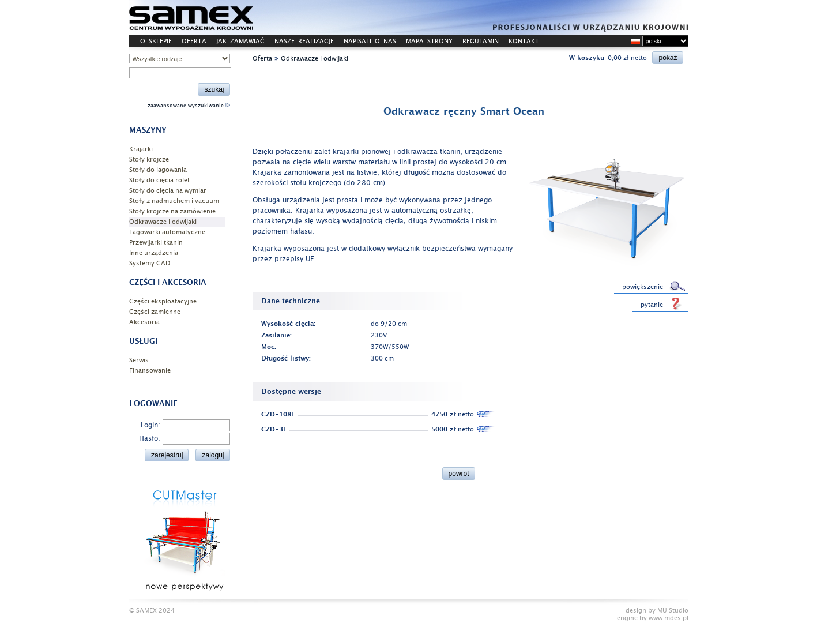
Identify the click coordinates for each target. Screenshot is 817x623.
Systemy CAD (149, 263)
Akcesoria (144, 322)
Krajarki (141, 149)
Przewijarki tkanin (156, 242)
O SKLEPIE (156, 41)
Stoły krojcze (149, 159)
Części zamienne (154, 311)
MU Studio (672, 611)
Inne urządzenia (153, 252)
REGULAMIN (480, 41)
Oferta (262, 58)
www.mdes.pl (668, 618)
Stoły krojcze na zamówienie (172, 211)
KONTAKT (524, 41)
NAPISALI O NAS (370, 41)
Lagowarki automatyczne (167, 232)
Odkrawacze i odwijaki (163, 221)
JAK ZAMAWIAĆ (240, 41)
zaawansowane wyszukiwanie (189, 105)
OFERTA (194, 41)
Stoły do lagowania (158, 169)
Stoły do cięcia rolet (159, 180)
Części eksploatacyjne (163, 301)
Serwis (139, 360)
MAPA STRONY (429, 41)
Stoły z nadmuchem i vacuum (174, 201)
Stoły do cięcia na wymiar (167, 190)
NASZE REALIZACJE (304, 41)
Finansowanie (150, 370)
